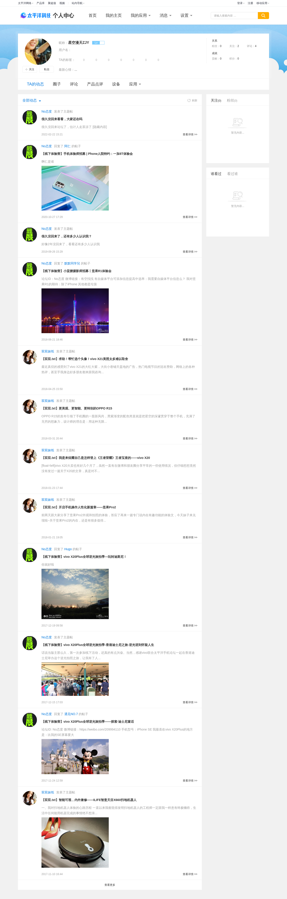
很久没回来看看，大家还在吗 (61, 119)
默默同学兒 (72, 263)
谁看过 (216, 174)
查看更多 (109, 884)
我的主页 (114, 15)
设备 (116, 84)
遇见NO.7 (71, 714)
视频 (62, 3)
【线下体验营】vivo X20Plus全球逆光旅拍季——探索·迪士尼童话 (87, 721)
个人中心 (62, 15)
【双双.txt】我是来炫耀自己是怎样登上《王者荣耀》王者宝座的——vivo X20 (95, 458)
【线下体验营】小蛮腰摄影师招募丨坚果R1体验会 (76, 271)
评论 (74, 84)
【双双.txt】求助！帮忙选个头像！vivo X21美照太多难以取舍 (84, 359)
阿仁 (67, 146)
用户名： (65, 50)
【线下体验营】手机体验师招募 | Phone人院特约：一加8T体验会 (87, 154)
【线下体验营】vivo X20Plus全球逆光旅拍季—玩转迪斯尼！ (84, 556)
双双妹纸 (47, 351)
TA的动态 (35, 86)
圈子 (57, 84)
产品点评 (95, 84)
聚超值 (52, 3)
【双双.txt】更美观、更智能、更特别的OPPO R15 (76, 408)
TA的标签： (67, 60)
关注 (29, 69)
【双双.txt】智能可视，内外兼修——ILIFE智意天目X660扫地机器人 (89, 800)
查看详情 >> (190, 134)
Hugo (68, 549)
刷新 (192, 100)
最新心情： (66, 69)
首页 (93, 15)
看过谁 (232, 174)
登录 (240, 3)
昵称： (63, 43)
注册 (250, 3)
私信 (46, 69)
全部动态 (29, 100)
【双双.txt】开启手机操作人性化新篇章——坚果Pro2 (78, 507)
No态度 (46, 111)
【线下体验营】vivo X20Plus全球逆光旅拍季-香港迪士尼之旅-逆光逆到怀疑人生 (97, 645)
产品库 (41, 3)
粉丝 (232, 100)
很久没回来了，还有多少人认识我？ (66, 236)
